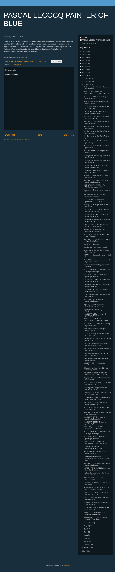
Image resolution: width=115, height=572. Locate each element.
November (88, 81)
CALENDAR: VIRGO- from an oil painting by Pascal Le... (94, 112)
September (88, 523)
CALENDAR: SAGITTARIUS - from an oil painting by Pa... (96, 240)
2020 (84, 63)
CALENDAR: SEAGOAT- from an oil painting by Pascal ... (95, 181)
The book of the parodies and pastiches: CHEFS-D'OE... (93, 201)
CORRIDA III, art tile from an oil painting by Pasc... (94, 300)
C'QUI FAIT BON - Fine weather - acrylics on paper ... (94, 364)
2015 (84, 551)
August (86, 526)
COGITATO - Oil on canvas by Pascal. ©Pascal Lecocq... (96, 117)
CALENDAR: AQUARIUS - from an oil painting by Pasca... (96, 464)
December (88, 78)
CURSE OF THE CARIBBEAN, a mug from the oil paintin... (96, 469)
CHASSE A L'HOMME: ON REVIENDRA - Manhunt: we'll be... (96, 320)
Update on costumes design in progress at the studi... (93, 230)
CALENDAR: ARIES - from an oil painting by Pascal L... (94, 438)
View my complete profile (88, 43)
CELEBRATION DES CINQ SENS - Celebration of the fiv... (95, 290)
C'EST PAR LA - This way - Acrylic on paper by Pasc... (96, 171)
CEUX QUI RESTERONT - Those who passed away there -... (96, 285)
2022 (84, 57)
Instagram (17, 65)
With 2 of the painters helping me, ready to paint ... (95, 329)
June (86, 532)
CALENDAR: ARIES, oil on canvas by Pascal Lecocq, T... (96, 122)
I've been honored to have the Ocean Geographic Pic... (96, 474)
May (85, 535)
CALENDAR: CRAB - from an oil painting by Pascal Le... (94, 418)
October (87, 84)
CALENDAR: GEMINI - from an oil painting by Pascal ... (95, 403)
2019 (84, 66)
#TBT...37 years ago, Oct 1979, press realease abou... (96, 498)
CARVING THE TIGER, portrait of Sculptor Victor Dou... (95, 518)
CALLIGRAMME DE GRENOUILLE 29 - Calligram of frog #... (96, 271)
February (87, 544)
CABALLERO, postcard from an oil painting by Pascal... (94, 513)
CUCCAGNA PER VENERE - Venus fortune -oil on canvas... (96, 210)
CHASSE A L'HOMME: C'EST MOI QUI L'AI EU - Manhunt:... (97, 393)
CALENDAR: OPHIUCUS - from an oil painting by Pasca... (96, 280)
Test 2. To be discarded (91, 244)
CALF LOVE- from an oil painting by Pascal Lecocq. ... (95, 98)
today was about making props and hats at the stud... (95, 354)
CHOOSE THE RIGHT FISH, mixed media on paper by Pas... (95, 344)
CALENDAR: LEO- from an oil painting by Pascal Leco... (96, 325)
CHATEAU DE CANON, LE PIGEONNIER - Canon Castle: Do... (96, 93)
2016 (84, 75)
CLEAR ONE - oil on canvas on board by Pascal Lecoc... (96, 261)
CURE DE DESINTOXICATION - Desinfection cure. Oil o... (94, 305)
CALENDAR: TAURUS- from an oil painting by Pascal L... (95, 166)
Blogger (66, 565)
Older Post (69, 135)
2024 (84, 51)
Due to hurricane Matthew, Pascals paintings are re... (95, 452)
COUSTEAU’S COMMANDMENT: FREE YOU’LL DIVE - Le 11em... (95, 374)
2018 (84, 69)
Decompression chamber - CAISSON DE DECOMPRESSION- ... (96, 489)
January (87, 547)
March (86, 541)
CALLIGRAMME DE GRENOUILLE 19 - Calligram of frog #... (96, 433)
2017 (84, 72)
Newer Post (9, 135)
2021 (84, 60)
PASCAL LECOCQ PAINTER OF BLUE (96, 40)
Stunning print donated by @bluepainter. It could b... (94, 310)
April (86, 538)
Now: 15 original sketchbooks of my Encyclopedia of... (95, 102)
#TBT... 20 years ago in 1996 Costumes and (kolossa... (93, 428)
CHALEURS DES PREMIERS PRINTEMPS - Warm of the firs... (95, 442)
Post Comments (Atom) (21, 140)
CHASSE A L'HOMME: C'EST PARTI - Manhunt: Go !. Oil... (96, 493)
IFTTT (11, 65)
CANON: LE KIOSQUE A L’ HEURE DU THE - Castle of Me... (95, 225)
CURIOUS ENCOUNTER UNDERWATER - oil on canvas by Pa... (96, 458)
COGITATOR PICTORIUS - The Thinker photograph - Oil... (94, 186)
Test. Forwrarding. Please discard (95, 247)
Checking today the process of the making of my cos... (95, 388)
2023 (84, 54)
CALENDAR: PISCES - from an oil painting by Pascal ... (95, 275)
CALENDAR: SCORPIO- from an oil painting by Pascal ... (95, 215)
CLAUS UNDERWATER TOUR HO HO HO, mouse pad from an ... (96, 398)
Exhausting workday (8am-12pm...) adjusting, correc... (95, 369)
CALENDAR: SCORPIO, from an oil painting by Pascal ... (95, 423)
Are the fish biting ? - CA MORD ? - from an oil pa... (95, 503)
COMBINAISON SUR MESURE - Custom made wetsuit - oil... (94, 196)
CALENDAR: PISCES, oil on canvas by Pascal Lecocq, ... (97, 349)
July (85, 529)
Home (39, 135)
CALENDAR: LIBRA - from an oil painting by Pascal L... (94, 315)
